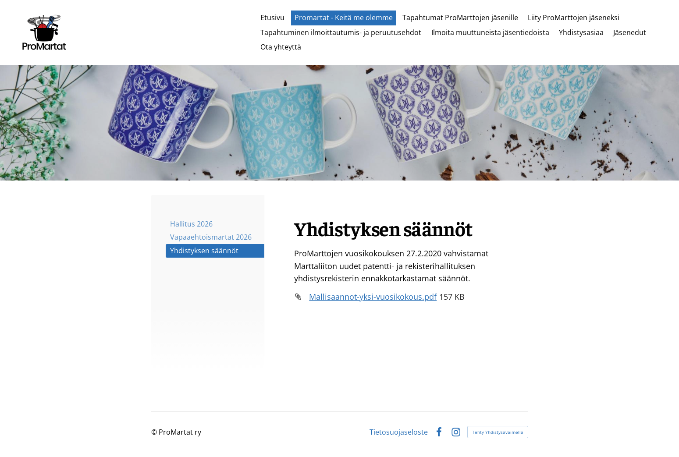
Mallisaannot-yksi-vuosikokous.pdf (373, 296)
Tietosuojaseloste (399, 432)
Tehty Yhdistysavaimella (497, 432)
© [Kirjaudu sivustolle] (155, 432)
